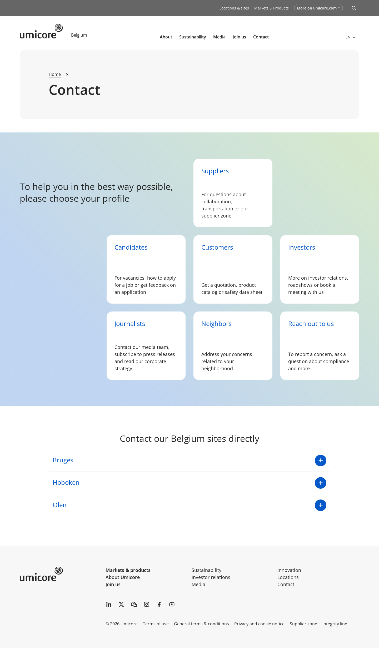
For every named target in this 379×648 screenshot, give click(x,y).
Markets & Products (271, 8)
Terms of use (156, 624)
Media (219, 37)
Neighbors (216, 323)
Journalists (129, 323)
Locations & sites (234, 8)
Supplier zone (303, 624)
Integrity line (334, 624)
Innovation (289, 570)
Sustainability (192, 37)
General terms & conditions (201, 624)
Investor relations (211, 577)
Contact (261, 37)
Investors (301, 247)
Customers (217, 247)
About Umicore (123, 577)
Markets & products (128, 570)
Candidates (130, 247)
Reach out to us (311, 323)
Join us (113, 584)
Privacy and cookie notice (259, 624)
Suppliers (215, 171)
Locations (288, 577)
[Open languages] (350, 37)
